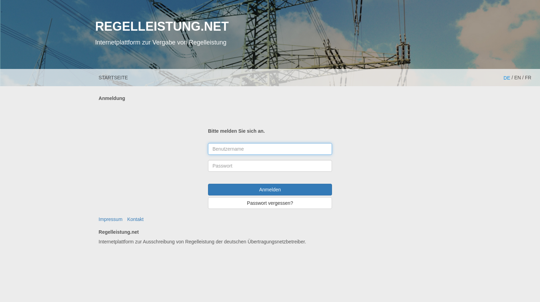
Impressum (110, 219)
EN (517, 77)
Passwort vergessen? (270, 203)
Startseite (113, 77)
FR (528, 77)
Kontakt (135, 219)
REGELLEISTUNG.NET (162, 26)
